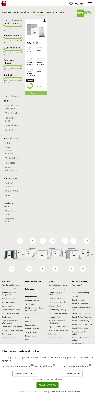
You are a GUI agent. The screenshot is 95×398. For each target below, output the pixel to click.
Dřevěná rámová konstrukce (10, 150)
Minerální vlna (12, 113)
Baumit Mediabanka (80, 303)
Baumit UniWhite (30, 63)
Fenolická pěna (10, 119)
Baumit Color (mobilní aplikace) (81, 339)
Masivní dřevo (12, 158)
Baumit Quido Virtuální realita (81, 333)
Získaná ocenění (31, 313)
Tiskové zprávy (31, 332)
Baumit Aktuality (32, 328)
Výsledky (51, 12)
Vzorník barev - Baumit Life (81, 308)
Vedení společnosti (33, 300)
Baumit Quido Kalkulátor (82, 324)
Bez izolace (10, 130)
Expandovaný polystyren (12, 107)
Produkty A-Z (77, 285)
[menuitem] (71, 3)
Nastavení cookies (25, 373)
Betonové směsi (8, 337)
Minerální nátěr (9, 212)
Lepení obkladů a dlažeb (12, 326)
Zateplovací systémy (10, 288)
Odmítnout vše (72, 373)
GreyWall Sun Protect (31, 74)
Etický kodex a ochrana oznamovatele (34, 309)
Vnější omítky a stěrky (10, 302)
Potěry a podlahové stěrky (12, 330)
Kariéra (28, 321)
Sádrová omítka (9, 184)
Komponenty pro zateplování (9, 293)
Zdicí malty (6, 334)
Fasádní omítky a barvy (11, 285)
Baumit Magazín (78, 300)
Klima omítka (11, 191)
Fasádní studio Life (33, 281)
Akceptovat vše (47, 385)
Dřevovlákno (11, 125)
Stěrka (8, 195)
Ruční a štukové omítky (11, 313)
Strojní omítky (7, 317)
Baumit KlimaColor (41, 64)
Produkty (6, 281)
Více (63, 12)
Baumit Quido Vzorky (80, 320)
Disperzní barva (9, 220)
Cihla (7, 143)
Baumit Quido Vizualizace (82, 317)
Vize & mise (30, 304)
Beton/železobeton (11, 169)
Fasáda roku (30, 325)
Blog (27, 339)
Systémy (52, 281)
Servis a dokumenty (80, 281)
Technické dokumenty (80, 292)
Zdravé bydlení (8, 306)
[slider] (4, 26)
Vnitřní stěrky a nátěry (11, 309)
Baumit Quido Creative (81, 313)
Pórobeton (10, 163)
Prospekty (76, 296)
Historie (28, 317)
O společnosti (31, 296)
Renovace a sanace (9, 298)
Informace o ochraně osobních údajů (47, 379)
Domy (40, 12)
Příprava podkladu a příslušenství (10, 322)
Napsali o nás (30, 336)
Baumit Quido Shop (80, 328)
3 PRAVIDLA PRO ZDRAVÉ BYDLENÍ (18, 12)
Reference (29, 289)
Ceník (74, 288)
